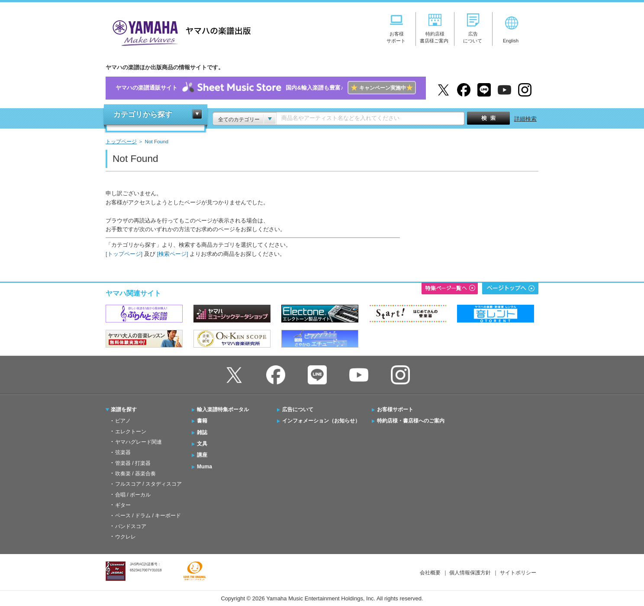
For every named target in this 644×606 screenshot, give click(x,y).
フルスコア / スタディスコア (148, 484)
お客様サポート (395, 409)
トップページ (121, 141)
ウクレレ (125, 537)
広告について (297, 409)
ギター (123, 505)
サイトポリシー (518, 573)
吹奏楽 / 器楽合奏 (135, 474)
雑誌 (202, 432)
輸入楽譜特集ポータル (223, 409)
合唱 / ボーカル (133, 495)
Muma (204, 467)
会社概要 (430, 573)
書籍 (202, 421)
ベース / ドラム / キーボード (148, 516)
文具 (202, 444)
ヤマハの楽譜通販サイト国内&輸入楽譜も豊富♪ (265, 88)
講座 (202, 455)
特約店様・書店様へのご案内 (410, 421)
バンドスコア (130, 526)
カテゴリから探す (142, 114)
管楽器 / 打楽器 (133, 463)
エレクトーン (130, 432)
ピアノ (123, 421)
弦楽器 (123, 452)
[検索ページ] (172, 254)
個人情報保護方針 (470, 573)
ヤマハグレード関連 (138, 442)
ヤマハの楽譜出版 (179, 32)
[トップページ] (124, 254)
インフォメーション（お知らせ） (321, 421)
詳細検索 (525, 119)
